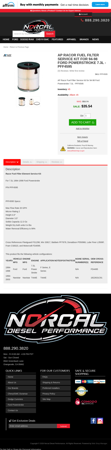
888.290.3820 (95, 20)
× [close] (106, 1)
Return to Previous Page (19, 46)
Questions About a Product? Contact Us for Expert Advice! (56, 11)
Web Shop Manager (99, 442)
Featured (57, 38)
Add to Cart (81, 121)
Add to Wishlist (82, 127)
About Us (12, 381)
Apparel (71, 38)
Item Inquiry (82, 136)
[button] (60, 32)
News (95, 38)
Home (6, 38)
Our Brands (13, 387)
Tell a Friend (82, 140)
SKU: (97, 73)
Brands (84, 38)
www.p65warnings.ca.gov (75, 149)
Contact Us (13, 409)
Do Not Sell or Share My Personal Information (20, 448)
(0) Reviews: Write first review (71, 69)
